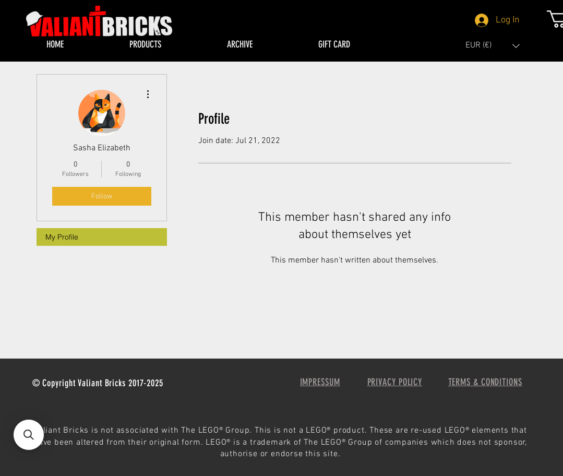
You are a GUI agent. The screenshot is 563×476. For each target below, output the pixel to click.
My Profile (61, 237)
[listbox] (492, 45)
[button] (492, 45)
